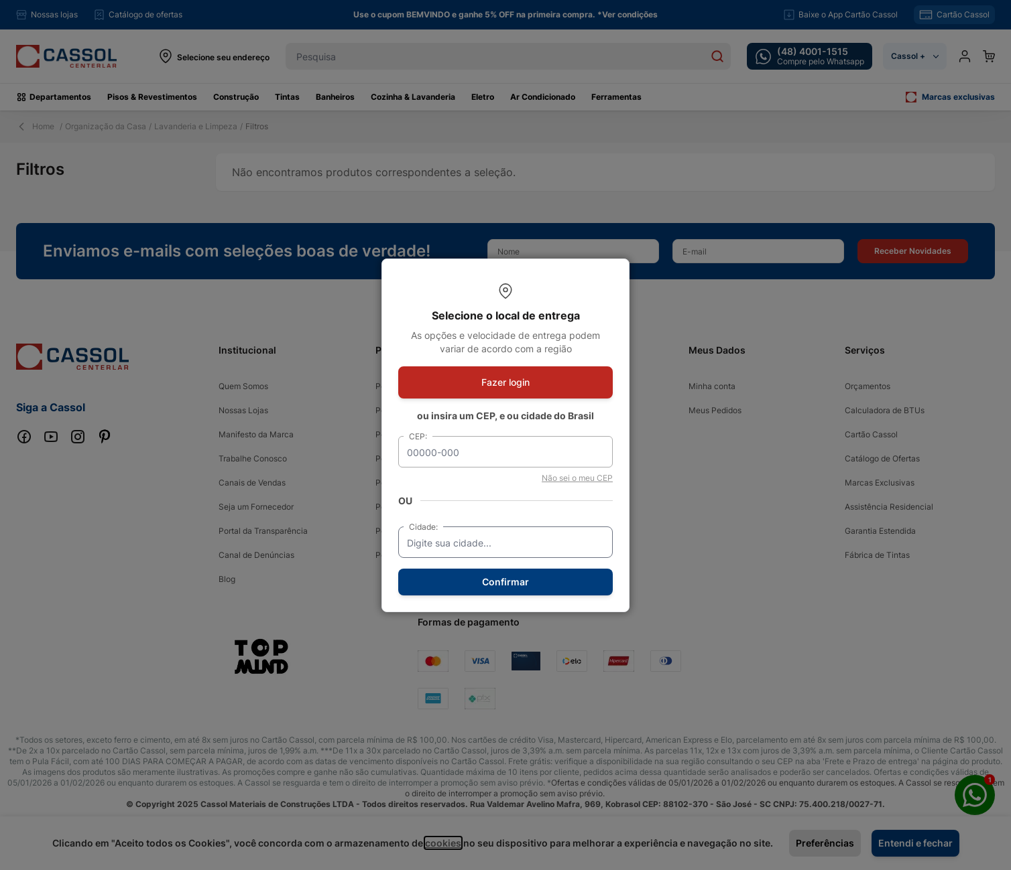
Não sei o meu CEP (577, 478)
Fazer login (505, 382)
